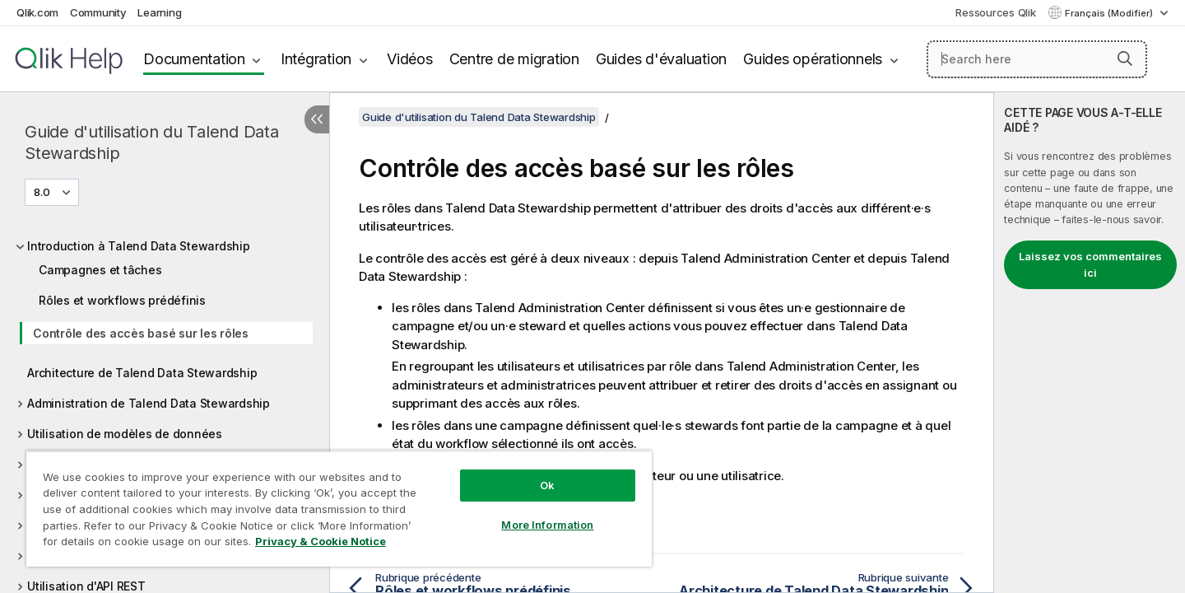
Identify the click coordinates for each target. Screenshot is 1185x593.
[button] (1125, 58)
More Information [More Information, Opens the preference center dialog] (547, 524)
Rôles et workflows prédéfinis (122, 300)
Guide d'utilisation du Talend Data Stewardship (152, 142)
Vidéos (410, 59)
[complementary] (1089, 342)
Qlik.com (37, 12)
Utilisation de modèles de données (124, 434)
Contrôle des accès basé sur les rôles (141, 333)
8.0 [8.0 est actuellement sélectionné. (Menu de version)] (43, 191)
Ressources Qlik (995, 12)
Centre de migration (514, 59)
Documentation (194, 59)
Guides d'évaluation (661, 59)
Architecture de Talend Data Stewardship (142, 373)
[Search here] (1037, 59)
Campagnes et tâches (100, 270)
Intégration (316, 59)
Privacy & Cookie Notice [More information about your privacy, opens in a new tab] (320, 541)
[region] (339, 509)
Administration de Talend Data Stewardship (148, 403)
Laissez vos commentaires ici (1090, 264)
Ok (547, 485)
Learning (159, 12)
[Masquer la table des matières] (316, 119)
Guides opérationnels (812, 59)
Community (98, 12)
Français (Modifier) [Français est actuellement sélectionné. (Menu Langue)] (1110, 13)
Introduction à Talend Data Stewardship (138, 246)
